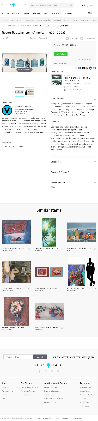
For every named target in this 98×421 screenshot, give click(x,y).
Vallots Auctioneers (23, 106)
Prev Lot (32, 38)
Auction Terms (84, 391)
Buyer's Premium (58, 182)
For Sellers (68, 13)
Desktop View (78, 418)
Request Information (51, 391)
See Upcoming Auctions (29, 387)
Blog (45, 13)
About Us (5, 387)
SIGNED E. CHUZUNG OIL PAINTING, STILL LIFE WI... (13, 329)
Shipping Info (56, 162)
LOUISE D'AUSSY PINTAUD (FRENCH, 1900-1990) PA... (46, 329)
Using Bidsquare (85, 387)
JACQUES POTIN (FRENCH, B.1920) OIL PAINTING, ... (79, 249)
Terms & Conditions (62, 418)
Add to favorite (89, 39)
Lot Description (57, 98)
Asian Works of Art (80, 20)
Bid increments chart (60, 63)
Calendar (25, 13)
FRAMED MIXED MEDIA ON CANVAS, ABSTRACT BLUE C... (13, 249)
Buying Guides (84, 406)
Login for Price (61, 54)
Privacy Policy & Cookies (43, 418)
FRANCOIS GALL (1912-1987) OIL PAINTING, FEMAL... (12, 289)
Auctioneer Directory (28, 391)
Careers (4, 395)
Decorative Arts (17, 20)
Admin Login (48, 395)
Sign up (91, 5)
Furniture (30, 20)
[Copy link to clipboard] (76, 68)
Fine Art (5, 20)
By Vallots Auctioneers (72, 83)
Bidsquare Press (7, 391)
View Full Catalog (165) (73, 90)
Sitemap (82, 398)
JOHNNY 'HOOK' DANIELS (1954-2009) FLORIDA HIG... (46, 249)
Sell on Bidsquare (50, 387)
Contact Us (6, 398)
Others (93, 20)
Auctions (5, 13)
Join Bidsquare (26, 395)
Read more (38, 132)
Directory (36, 13)
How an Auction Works (87, 395)
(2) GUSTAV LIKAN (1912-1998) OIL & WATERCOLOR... (46, 289)
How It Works (55, 13)
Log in (83, 5)
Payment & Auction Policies (62, 172)
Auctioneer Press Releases (54, 398)
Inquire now (74, 39)
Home (4, 26)
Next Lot (43, 38)
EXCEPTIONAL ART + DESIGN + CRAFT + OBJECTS (23, 26)
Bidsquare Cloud (50, 402)
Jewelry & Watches (43, 20)
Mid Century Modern (62, 20)
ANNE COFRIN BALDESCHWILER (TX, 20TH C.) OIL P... (78, 289)
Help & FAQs (84, 402)
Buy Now (15, 13)
